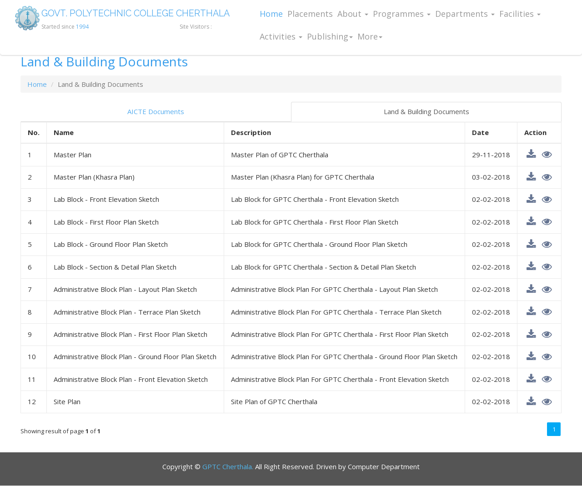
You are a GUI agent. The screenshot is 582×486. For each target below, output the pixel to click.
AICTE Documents (155, 111)
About (352, 13)
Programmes (402, 13)
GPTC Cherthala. (227, 466)
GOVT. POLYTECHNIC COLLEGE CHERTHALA (138, 13)
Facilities (520, 13)
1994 (82, 26)
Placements (310, 13)
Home (271, 13)
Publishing (330, 36)
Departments (465, 13)
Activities (281, 36)
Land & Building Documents (426, 111)
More (369, 36)
